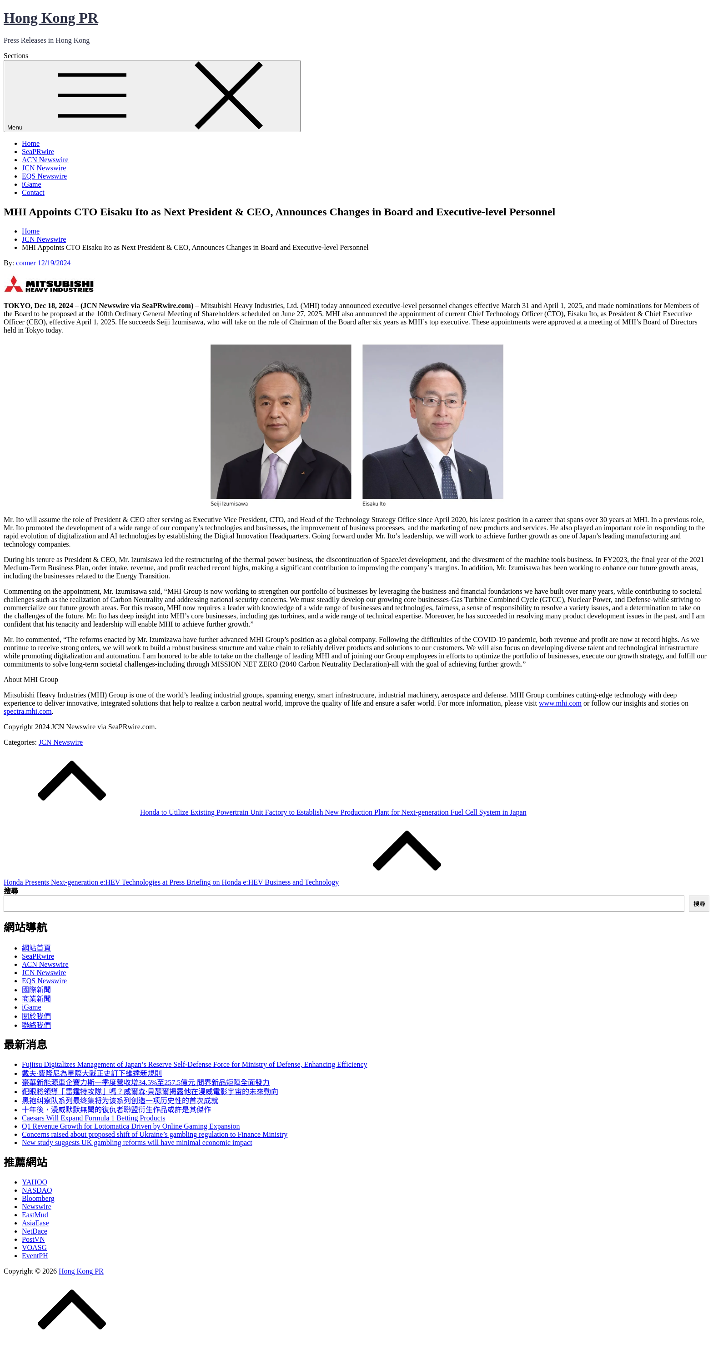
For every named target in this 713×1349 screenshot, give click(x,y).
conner (26, 263)
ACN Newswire (45, 160)
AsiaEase (35, 1223)
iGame (31, 184)
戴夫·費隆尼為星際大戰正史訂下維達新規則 (92, 1073)
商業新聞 (36, 999)
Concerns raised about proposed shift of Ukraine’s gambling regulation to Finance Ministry (154, 1134)
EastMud (35, 1215)
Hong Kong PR (51, 18)
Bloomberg (38, 1198)
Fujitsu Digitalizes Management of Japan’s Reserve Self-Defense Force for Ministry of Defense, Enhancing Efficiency (194, 1064)
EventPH (35, 1255)
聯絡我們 (36, 1025)
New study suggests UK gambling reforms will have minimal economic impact (137, 1142)
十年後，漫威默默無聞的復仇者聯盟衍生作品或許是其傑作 (116, 1110)
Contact (33, 192)
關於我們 (36, 1016)
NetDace (34, 1231)
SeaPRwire (38, 151)
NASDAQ (37, 1190)
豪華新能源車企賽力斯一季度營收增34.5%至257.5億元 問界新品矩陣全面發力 (146, 1082)
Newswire (36, 1206)
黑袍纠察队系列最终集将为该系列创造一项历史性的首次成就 (120, 1101)
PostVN (33, 1239)
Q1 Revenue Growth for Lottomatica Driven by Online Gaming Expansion (131, 1126)
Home (31, 143)
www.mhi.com (560, 703)
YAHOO (34, 1182)
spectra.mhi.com (28, 711)
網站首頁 (36, 948)
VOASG (34, 1247)
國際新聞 (36, 990)
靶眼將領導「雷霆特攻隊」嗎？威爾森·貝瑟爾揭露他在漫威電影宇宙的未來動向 (150, 1091)
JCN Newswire (44, 168)
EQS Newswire (44, 176)
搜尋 (11, 891)
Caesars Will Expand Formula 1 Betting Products (93, 1118)
